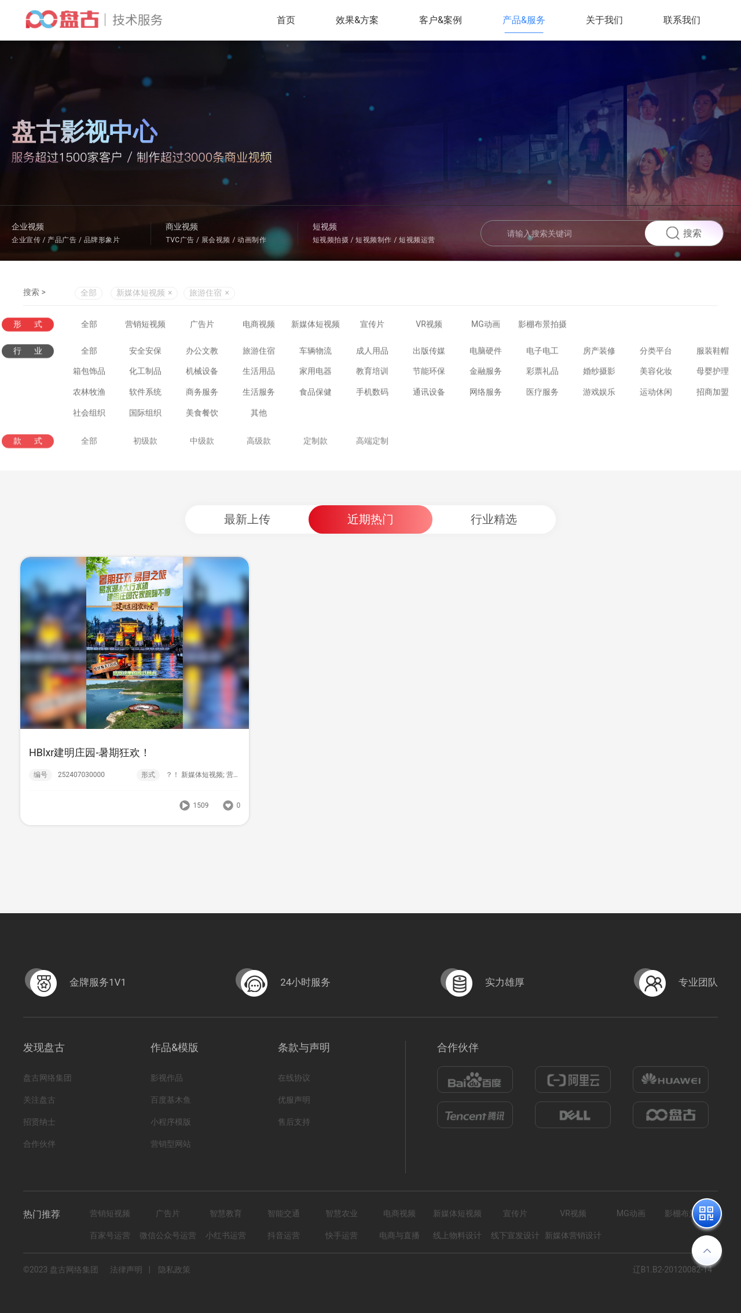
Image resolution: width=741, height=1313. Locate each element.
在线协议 (294, 1077)
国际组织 (145, 416)
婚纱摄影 (599, 375)
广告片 (202, 325)
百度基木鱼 (171, 1099)
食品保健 (315, 395)
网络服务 (485, 395)
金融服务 (485, 375)
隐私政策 (174, 1269)
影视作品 (167, 1077)
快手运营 (341, 1235)
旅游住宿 (259, 354)
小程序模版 (171, 1121)
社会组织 (89, 416)
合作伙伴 (39, 1143)
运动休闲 (656, 395)
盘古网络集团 (47, 1077)
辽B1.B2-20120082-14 (672, 1269)
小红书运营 (226, 1235)
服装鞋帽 (712, 354)
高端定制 (372, 456)
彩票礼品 (542, 375)
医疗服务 (542, 395)
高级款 (259, 456)
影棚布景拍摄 (542, 325)
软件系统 (145, 395)
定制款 (315, 456)
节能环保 (429, 375)
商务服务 (202, 395)
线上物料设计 (457, 1235)
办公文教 (202, 354)
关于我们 (604, 19)
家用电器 (315, 375)
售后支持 (294, 1121)
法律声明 (126, 1269)
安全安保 (145, 354)
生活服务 (259, 395)
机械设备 (202, 375)
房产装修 (599, 354)
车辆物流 (315, 354)
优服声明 (294, 1099)
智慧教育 (226, 1213)
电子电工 (542, 354)
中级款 (202, 456)
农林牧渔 (89, 395)
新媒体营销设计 (573, 1235)
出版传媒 (429, 354)
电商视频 (259, 325)
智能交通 (283, 1213)
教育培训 (372, 375)
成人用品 (372, 354)
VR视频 (429, 325)
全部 (88, 295)
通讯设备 (429, 395)
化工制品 (145, 375)
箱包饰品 (89, 375)
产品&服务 (523, 19)
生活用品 (259, 375)
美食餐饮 (202, 416)
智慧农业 (341, 1213)
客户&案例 (440, 19)
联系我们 (681, 19)
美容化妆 (656, 375)
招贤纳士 (39, 1121)
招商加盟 (712, 395)
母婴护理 (712, 375)
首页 (286, 19)
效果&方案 (357, 19)
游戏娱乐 (599, 395)
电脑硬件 (485, 354)
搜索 (684, 233)
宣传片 (372, 325)
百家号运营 (110, 1235)
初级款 (145, 456)
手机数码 (372, 395)
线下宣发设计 (515, 1235)
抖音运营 (283, 1235)
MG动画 (485, 325)
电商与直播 (399, 1235)
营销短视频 (145, 325)
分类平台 (656, 354)
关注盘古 (39, 1099)
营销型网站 (171, 1143)
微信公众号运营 (168, 1235)
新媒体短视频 (315, 325)
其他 (259, 416)
